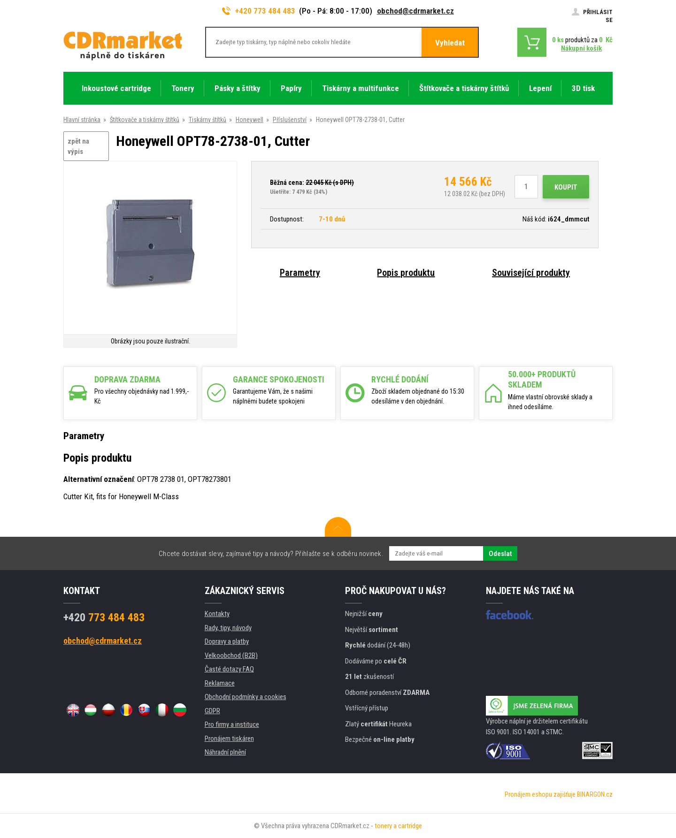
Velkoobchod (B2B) (231, 655)
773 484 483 (104, 617)
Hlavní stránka (81, 119)
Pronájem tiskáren (229, 738)
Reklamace (220, 683)
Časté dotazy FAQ (229, 669)
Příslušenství (290, 119)
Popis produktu (406, 272)
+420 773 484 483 (258, 10)
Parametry (300, 272)
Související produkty (531, 272)
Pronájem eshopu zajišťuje (540, 794)
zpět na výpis (78, 146)
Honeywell (249, 119)
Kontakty (217, 613)
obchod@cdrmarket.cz (415, 10)
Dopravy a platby (227, 641)
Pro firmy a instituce (232, 724)
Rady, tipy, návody (228, 628)
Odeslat (500, 553)
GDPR (212, 711)
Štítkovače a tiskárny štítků (144, 119)
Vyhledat (450, 42)
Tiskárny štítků (207, 119)
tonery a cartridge (398, 826)
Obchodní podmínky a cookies (245, 697)
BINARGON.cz (595, 794)
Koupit (565, 187)
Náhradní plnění (225, 752)
